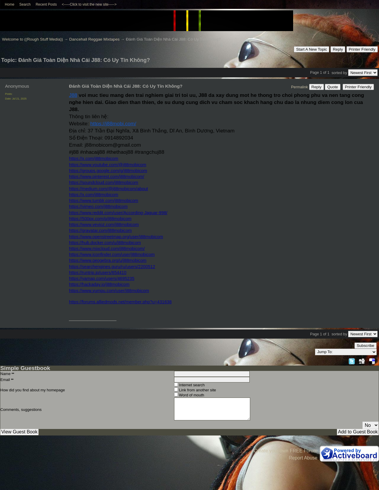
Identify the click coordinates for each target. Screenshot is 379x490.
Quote (332, 87)
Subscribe (365, 345)
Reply (338, 49)
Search (24, 4)
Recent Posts (46, 4)
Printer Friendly (362, 49)
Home (9, 4)
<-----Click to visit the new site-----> (89, 4)
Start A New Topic (311, 49)
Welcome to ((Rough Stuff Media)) (32, 39)
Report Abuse (303, 457)
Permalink (299, 87)
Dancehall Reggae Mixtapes (94, 39)
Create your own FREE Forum (285, 450)
